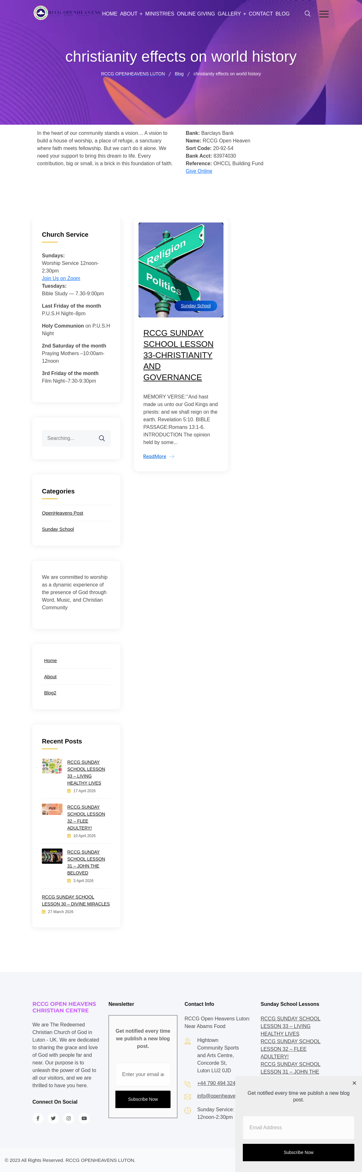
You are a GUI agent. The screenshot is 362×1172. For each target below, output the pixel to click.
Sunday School (196, 305)
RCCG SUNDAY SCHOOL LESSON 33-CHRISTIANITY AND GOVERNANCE (178, 355)
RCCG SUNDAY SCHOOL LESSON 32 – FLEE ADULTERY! (86, 817)
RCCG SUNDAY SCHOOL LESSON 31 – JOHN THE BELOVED (86, 862)
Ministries (159, 13)
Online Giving (196, 13)
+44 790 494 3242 (217, 1083)
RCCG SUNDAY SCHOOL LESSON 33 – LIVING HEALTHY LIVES (86, 773)
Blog (282, 13)
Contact (261, 13)
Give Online (199, 171)
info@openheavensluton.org (229, 1096)
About (129, 13)
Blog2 (50, 692)
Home (109, 13)
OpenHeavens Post (62, 513)
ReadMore (154, 456)
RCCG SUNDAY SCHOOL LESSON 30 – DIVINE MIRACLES (76, 900)
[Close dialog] (354, 1083)
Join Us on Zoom (61, 278)
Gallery (229, 13)
